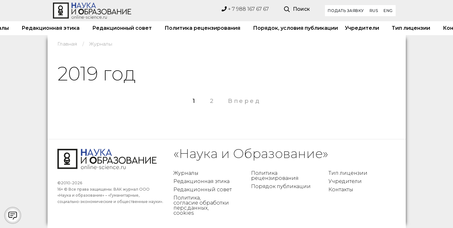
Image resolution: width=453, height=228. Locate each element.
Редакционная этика (51, 28)
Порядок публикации (281, 186)
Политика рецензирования (202, 28)
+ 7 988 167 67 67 (245, 9)
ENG (388, 10)
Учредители (362, 28)
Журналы (185, 173)
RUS (374, 10)
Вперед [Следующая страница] (244, 101)
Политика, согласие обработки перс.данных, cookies (201, 205)
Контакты (340, 190)
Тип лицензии (411, 28)
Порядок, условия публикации (292, 28)
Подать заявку (346, 10)
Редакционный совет (122, 28)
